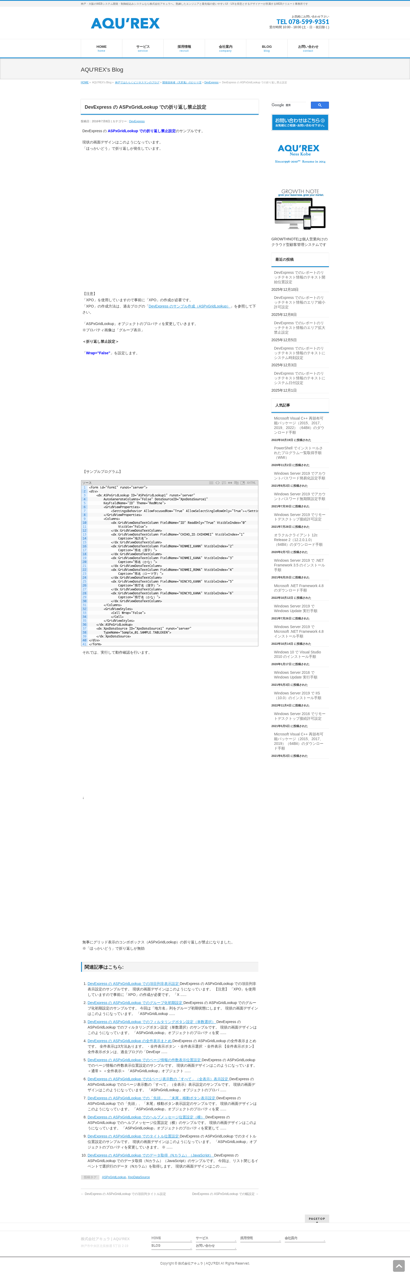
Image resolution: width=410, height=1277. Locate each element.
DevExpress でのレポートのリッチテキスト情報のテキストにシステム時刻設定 (299, 353)
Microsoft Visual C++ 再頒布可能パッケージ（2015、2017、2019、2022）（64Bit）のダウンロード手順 (299, 425)
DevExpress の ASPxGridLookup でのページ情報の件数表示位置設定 (145, 1060)
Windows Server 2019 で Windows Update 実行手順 (295, 608)
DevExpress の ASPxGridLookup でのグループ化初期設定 (135, 1003)
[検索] (289, 105)
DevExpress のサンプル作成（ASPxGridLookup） (190, 306)
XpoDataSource (139, 1177)
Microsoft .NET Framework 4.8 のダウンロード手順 (299, 588)
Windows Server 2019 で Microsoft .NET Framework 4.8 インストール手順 (299, 631)
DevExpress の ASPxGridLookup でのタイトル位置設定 (134, 1136)
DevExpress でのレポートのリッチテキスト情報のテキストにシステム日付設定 (299, 378)
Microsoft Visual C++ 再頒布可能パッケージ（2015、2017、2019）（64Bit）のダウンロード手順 (298, 741)
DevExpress (211, 82)
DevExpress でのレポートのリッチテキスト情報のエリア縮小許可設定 (299, 302)
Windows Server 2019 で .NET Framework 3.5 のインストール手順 (299, 565)
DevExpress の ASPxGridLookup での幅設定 (225, 1194)
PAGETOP (317, 1218)
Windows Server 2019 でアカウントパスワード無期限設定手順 (300, 496)
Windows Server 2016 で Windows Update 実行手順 (295, 674)
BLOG (156, 1246)
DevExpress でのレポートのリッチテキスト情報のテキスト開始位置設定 (299, 277)
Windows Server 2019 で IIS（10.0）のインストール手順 (297, 695)
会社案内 (291, 1238)
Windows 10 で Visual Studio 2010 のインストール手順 (297, 654)
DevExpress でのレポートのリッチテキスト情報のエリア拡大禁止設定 (299, 327)
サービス (202, 1238)
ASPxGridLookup (114, 1177)
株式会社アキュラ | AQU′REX (199, 1264)
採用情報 (246, 1238)
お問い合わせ (205, 1246)
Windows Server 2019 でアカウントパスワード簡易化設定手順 (300, 475)
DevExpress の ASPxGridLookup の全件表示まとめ (130, 1041)
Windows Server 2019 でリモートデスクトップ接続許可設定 (300, 517)
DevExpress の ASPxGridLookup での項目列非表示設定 (134, 984)
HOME (85, 82)
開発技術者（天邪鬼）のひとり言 (182, 82)
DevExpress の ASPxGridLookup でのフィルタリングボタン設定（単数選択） (152, 1022)
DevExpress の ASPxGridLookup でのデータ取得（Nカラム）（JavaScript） (151, 1155)
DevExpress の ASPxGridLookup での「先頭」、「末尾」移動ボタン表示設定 (152, 1098)
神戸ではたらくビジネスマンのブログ (137, 82)
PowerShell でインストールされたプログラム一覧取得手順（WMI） (298, 453)
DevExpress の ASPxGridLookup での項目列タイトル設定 (123, 1194)
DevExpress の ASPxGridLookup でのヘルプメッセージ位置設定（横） (146, 1117)
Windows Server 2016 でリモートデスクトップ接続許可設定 (300, 716)
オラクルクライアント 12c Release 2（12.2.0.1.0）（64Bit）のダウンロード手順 (298, 540)
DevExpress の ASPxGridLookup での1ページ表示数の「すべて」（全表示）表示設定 (158, 1079)
